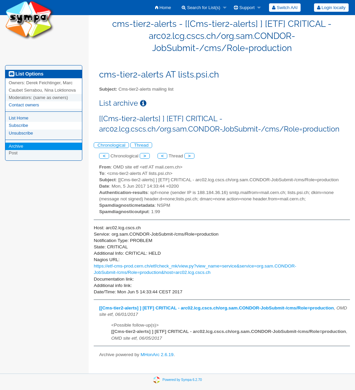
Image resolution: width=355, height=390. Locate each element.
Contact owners (24, 104)
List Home (19, 117)
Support (244, 7)
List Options (26, 74)
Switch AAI (285, 7)
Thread (141, 145)
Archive (16, 146)
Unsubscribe (21, 133)
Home (163, 7)
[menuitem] (163, 7)
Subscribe (18, 125)
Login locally (331, 7)
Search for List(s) (201, 7)
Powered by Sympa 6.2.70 (182, 380)
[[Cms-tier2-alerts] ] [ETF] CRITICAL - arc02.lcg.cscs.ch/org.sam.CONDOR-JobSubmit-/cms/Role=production (216, 307)
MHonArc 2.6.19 (156, 354)
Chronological (111, 145)
